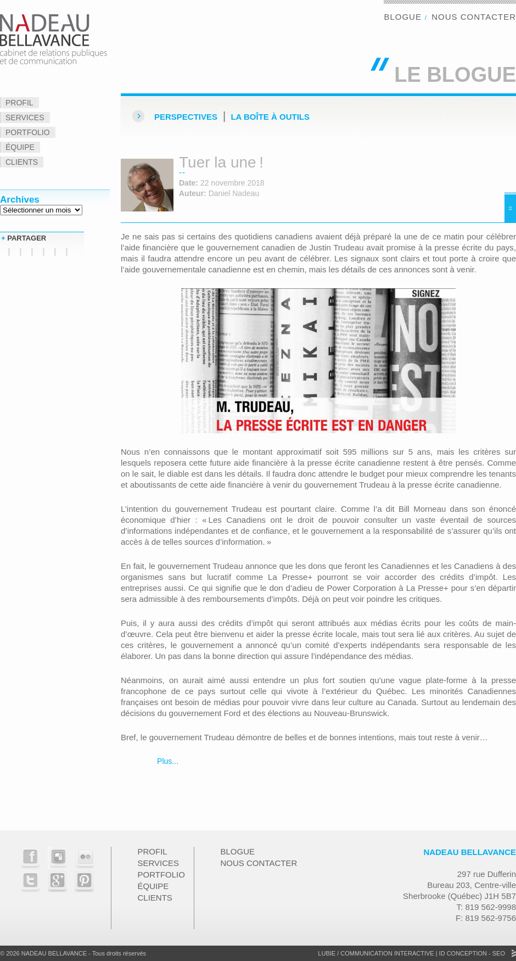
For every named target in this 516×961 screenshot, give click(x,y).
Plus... (166, 761)
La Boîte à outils (270, 116)
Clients (21, 162)
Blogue (403, 16)
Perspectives (185, 116)
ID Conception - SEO (471, 953)
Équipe (20, 147)
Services (24, 117)
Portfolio (27, 132)
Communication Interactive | (388, 953)
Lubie (326, 953)
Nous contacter (473, 16)
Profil (19, 102)
